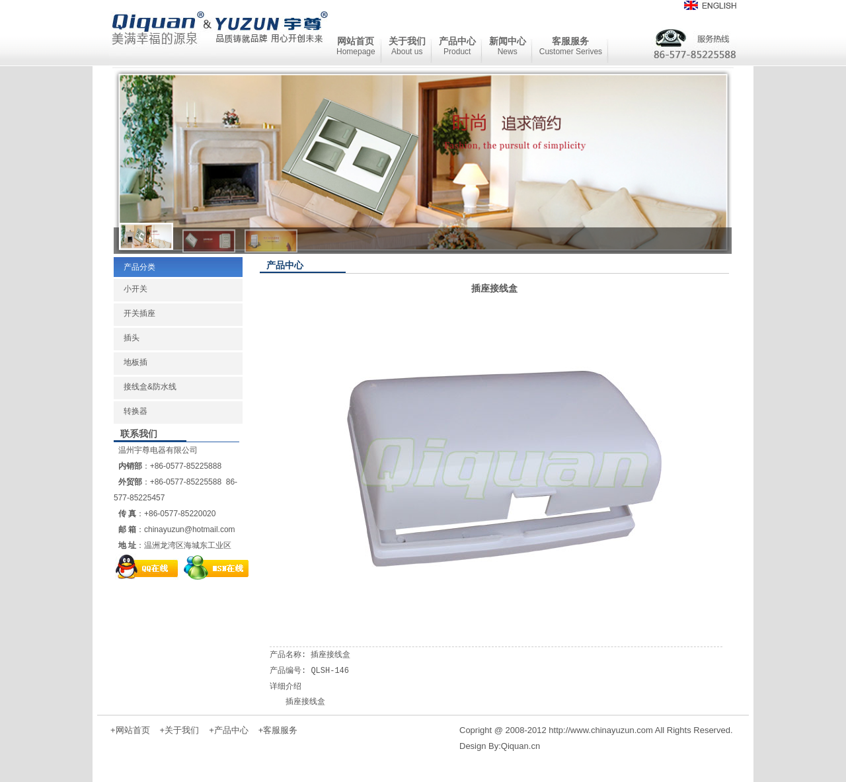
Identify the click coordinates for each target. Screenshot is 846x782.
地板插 (135, 362)
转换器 (135, 411)
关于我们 (407, 46)
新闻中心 (507, 46)
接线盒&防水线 (150, 386)
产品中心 (457, 46)
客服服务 (570, 46)
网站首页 (355, 46)
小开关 (135, 288)
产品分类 (139, 267)
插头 (131, 337)
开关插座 (139, 313)
